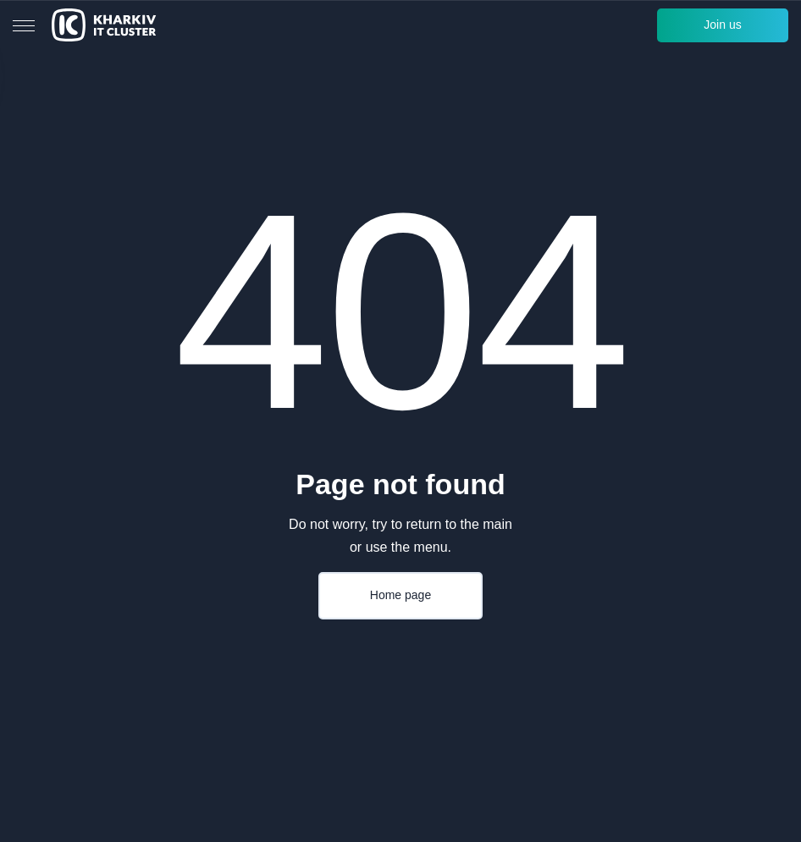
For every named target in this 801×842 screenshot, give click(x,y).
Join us (722, 24)
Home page (400, 595)
